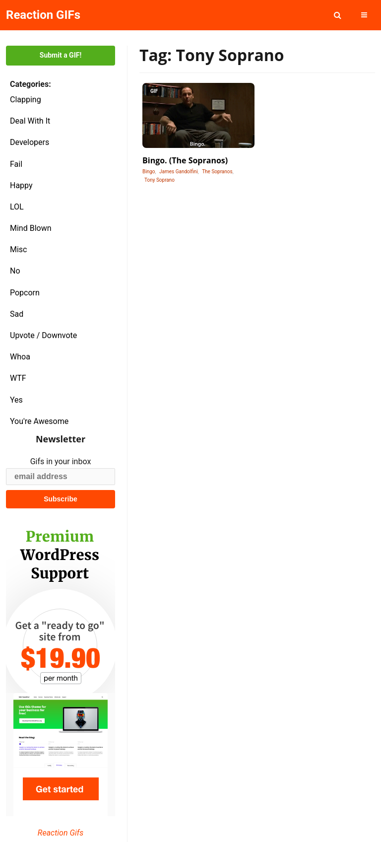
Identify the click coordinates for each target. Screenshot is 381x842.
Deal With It (30, 121)
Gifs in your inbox (60, 461)
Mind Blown (31, 228)
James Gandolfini (178, 171)
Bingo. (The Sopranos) (185, 160)
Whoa (20, 356)
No (15, 271)
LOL (17, 206)
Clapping (25, 99)
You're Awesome (39, 421)
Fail (16, 164)
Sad (16, 314)
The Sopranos (217, 171)
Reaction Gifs (60, 833)
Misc (18, 249)
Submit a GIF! (60, 55)
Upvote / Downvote (43, 335)
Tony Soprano (159, 180)
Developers (29, 142)
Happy (21, 185)
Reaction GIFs (43, 15)
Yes (16, 400)
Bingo (148, 171)
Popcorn (25, 292)
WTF (18, 378)
